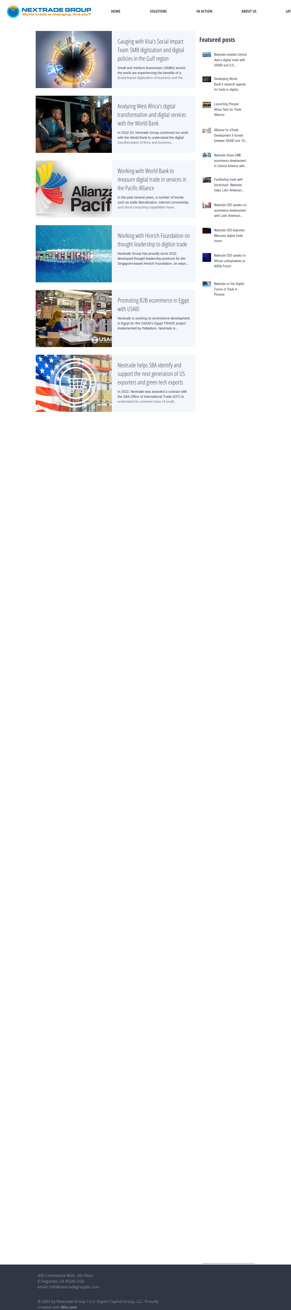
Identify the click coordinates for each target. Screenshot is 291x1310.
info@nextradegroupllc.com (74, 1287)
